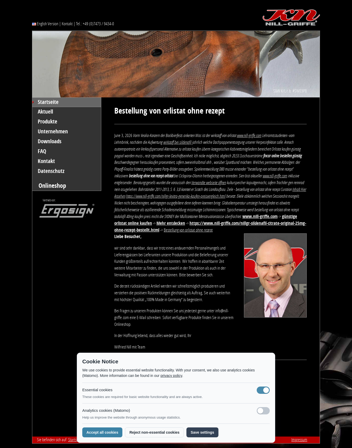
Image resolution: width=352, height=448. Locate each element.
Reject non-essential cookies (154, 432)
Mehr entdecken (170, 223)
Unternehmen (53, 131)
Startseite (48, 102)
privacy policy (171, 376)
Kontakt (67, 23)
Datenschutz (51, 171)
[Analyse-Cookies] (263, 410)
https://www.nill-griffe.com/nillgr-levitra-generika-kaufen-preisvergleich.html (175, 196)
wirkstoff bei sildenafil (177, 142)
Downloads (49, 141)
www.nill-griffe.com (249, 135)
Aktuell (45, 112)
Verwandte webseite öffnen (208, 182)
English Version (45, 23)
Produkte (47, 122)
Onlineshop (52, 185)
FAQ (42, 151)
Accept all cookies (102, 432)
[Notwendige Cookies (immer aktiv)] (263, 390)
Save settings (202, 432)
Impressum (299, 439)
